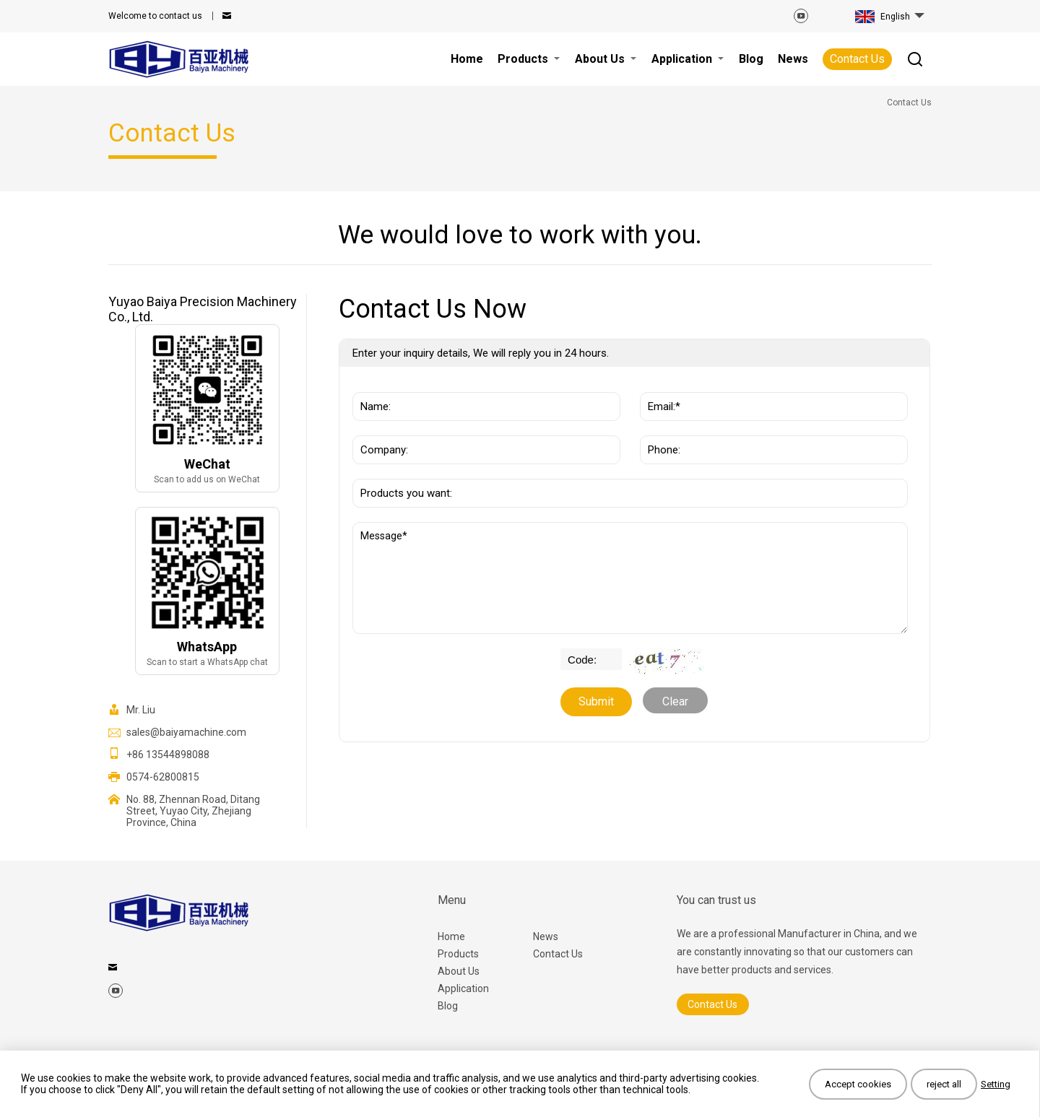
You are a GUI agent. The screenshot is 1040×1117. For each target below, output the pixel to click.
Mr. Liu (140, 710)
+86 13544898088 (167, 754)
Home (451, 936)
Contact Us (857, 59)
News (545, 936)
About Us (459, 971)
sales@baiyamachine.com (186, 732)
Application (463, 988)
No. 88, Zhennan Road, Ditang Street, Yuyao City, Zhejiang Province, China (193, 811)
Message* (630, 578)
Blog (448, 1006)
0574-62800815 (162, 777)
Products (458, 954)
